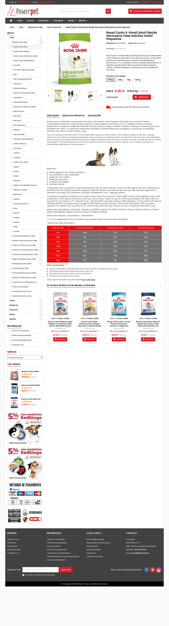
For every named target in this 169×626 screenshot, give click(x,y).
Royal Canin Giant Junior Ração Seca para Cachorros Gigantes (119, 323)
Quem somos (13, 539)
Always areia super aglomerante (31, 371)
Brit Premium (18, 111)
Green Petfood (19, 143)
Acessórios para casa (21, 296)
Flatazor (16, 130)
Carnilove (17, 148)
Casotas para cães (20, 268)
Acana (16, 171)
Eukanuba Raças (20, 102)
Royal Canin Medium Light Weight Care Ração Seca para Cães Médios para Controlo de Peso (60, 324)
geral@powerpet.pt (46, 2)
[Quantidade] (123, 97)
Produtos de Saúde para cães (25, 254)
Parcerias (11, 542)
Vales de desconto (94, 556)
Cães (19, 20)
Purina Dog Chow (20, 203)
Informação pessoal (95, 539)
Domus (16, 231)
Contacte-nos (17, 345)
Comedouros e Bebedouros (24, 282)
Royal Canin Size (20, 46)
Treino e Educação (20, 286)
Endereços (91, 553)
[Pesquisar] (84, 11)
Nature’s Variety (20, 190)
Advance (17, 83)
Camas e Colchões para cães (25, 250)
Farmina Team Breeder (23, 139)
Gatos (30, 20)
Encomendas (92, 546)
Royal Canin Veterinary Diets (25, 56)
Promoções (12, 546)
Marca (132, 43)
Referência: (111, 43)
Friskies (16, 217)
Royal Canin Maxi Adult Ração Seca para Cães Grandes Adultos (31, 399)
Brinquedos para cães (21, 263)
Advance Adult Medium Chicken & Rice (31, 385)
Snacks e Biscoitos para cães (24, 240)
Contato (131, 533)
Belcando (17, 194)
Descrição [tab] (53, 115)
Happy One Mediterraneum (25, 185)
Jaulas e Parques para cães (24, 277)
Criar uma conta (154, 2)
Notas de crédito (93, 549)
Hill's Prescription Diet (22, 79)
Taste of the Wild (20, 162)
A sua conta (93, 533)
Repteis (82, 20)
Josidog (16, 157)
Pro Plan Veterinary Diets (23, 70)
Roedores (43, 20)
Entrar (141, 2)
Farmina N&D (19, 134)
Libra (15, 208)
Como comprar (53, 546)
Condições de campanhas (58, 553)
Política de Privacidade (45, 575)
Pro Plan (16, 65)
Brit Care (17, 116)
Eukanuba (17, 97)
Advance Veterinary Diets (24, 93)
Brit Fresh (17, 120)
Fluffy (15, 226)
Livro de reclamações (56, 560)
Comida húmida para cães (24, 236)
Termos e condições (20, 330)
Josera (16, 153)
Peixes (71, 20)
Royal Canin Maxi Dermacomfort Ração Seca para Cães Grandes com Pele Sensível (89, 324)
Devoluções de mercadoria (98, 542)
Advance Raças (20, 88)
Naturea (16, 180)
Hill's (15, 74)
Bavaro (16, 213)
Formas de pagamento (21, 340)
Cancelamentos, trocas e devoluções (63, 556)
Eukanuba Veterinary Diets (24, 106)
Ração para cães (19, 42)
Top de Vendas (13, 549)
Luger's (16, 166)
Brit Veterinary (19, 125)
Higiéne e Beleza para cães (24, 259)
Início (10, 33)
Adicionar (141, 97)
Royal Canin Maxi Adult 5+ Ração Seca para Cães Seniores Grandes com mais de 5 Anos (148, 324)
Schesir (16, 199)
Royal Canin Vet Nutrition (23, 60)
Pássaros (58, 20)
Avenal (16, 222)
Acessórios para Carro (22, 291)
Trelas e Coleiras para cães (24, 245)
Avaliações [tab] (94, 115)
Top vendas (13, 364)
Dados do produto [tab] (73, 115)
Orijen (16, 176)
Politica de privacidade (21, 335)
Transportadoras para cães (24, 273)
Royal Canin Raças (21, 51)
